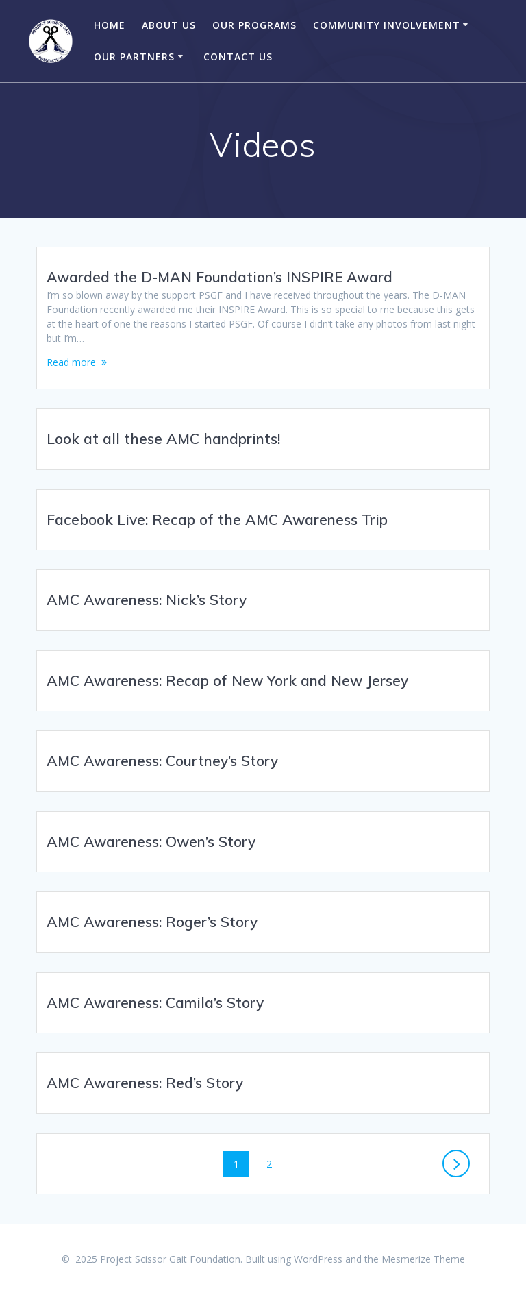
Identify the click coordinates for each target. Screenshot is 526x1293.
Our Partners (134, 56)
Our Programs (254, 25)
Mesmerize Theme (423, 1259)
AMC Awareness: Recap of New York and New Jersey (227, 680)
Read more (71, 362)
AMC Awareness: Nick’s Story (147, 599)
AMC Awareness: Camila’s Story (155, 1002)
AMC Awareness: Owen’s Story (151, 841)
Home (109, 25)
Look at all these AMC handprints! (163, 438)
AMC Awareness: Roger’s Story (152, 922)
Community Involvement (386, 25)
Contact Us (238, 56)
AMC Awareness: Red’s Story (145, 1083)
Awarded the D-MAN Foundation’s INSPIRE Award (219, 277)
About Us (169, 25)
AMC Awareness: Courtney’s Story (162, 760)
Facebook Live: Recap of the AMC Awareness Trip (217, 519)
